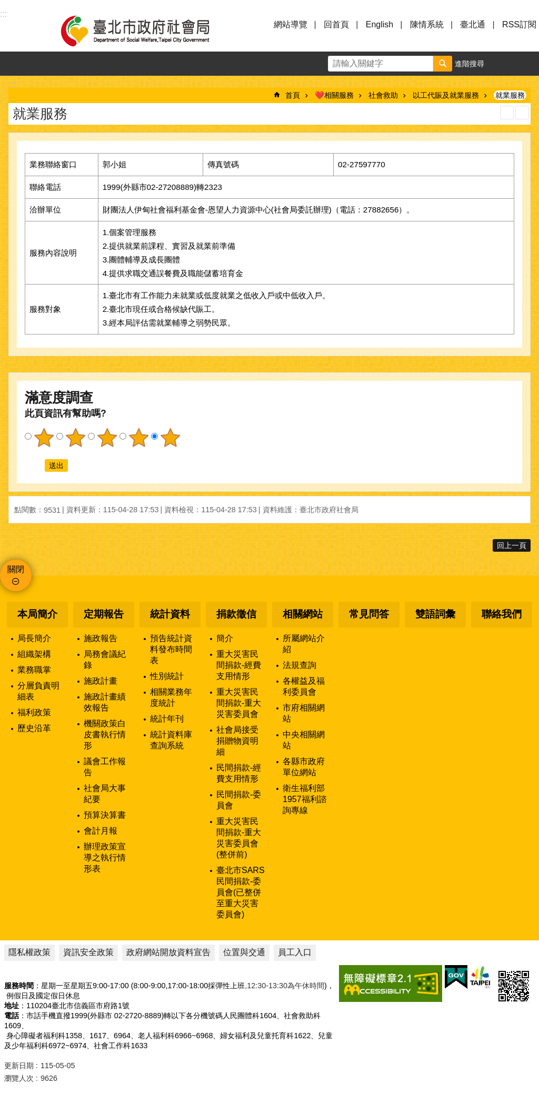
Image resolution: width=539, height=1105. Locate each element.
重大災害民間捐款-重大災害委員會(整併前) (238, 838)
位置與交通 (244, 952)
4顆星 (138, 438)
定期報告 (104, 614)
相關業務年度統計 (171, 697)
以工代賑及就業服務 (446, 95)
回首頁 (336, 24)
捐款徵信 (236, 614)
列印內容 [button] (507, 112)
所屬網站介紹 (304, 644)
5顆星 (170, 438)
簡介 (224, 638)
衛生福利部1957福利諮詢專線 (305, 799)
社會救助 (383, 95)
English (379, 24)
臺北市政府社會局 (147, 30)
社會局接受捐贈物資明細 (237, 740)
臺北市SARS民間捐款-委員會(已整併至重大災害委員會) (240, 892)
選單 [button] (21, 30)
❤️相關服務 (334, 95)
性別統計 (167, 676)
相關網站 (303, 614)
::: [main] (11, 84)
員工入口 (295, 952)
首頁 (292, 95)
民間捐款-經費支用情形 (238, 773)
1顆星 (44, 438)
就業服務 (510, 95)
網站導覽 (290, 24)
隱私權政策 (29, 952)
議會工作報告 (105, 767)
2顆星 (75, 438)
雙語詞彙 (435, 614)
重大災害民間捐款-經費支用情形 (238, 665)
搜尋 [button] (442, 64)
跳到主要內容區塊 (5, 5)
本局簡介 (37, 614)
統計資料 (170, 614)
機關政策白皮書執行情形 (105, 734)
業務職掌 (34, 669)
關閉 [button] (15, 569)
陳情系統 (427, 24)
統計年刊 (167, 718)
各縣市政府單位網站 (304, 767)
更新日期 (19, 1065)
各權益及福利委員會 (304, 686)
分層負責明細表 (38, 691)
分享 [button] (527, 64)
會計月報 (100, 830)
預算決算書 (105, 814)
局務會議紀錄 (105, 660)
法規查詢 (299, 665)
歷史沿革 (34, 728)
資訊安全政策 (88, 952)
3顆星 (107, 438)
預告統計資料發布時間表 (171, 649)
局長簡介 (34, 638)
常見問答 (369, 614)
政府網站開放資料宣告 (168, 952)
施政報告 (100, 638)
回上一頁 (511, 545)
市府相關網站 (304, 713)
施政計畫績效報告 (105, 702)
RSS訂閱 (519, 24)
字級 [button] (503, 64)
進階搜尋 (469, 63)
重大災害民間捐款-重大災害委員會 (238, 702)
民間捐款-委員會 (238, 800)
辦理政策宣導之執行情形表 (105, 857)
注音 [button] (522, 112)
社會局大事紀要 (105, 794)
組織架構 (34, 654)
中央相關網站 (304, 740)
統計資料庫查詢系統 (171, 740)
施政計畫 (100, 680)
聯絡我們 (502, 614)
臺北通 (472, 24)
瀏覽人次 (19, 1078)
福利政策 (34, 712)
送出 (35, 465)
